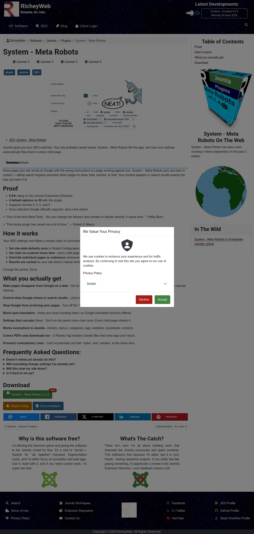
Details (91, 283)
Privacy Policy (92, 273)
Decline (144, 299)
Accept (162, 299)
